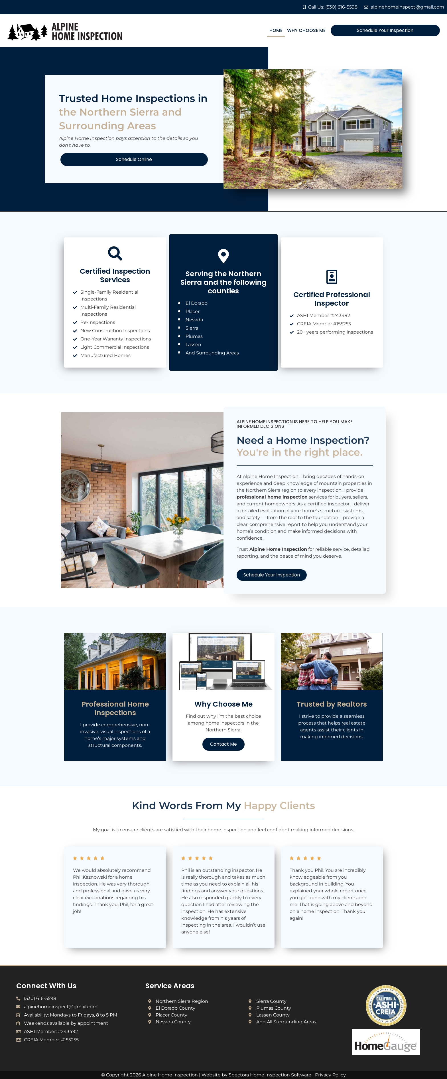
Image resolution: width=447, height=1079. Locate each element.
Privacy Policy (330, 1075)
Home (276, 30)
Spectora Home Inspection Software (270, 1075)
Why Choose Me (306, 30)
